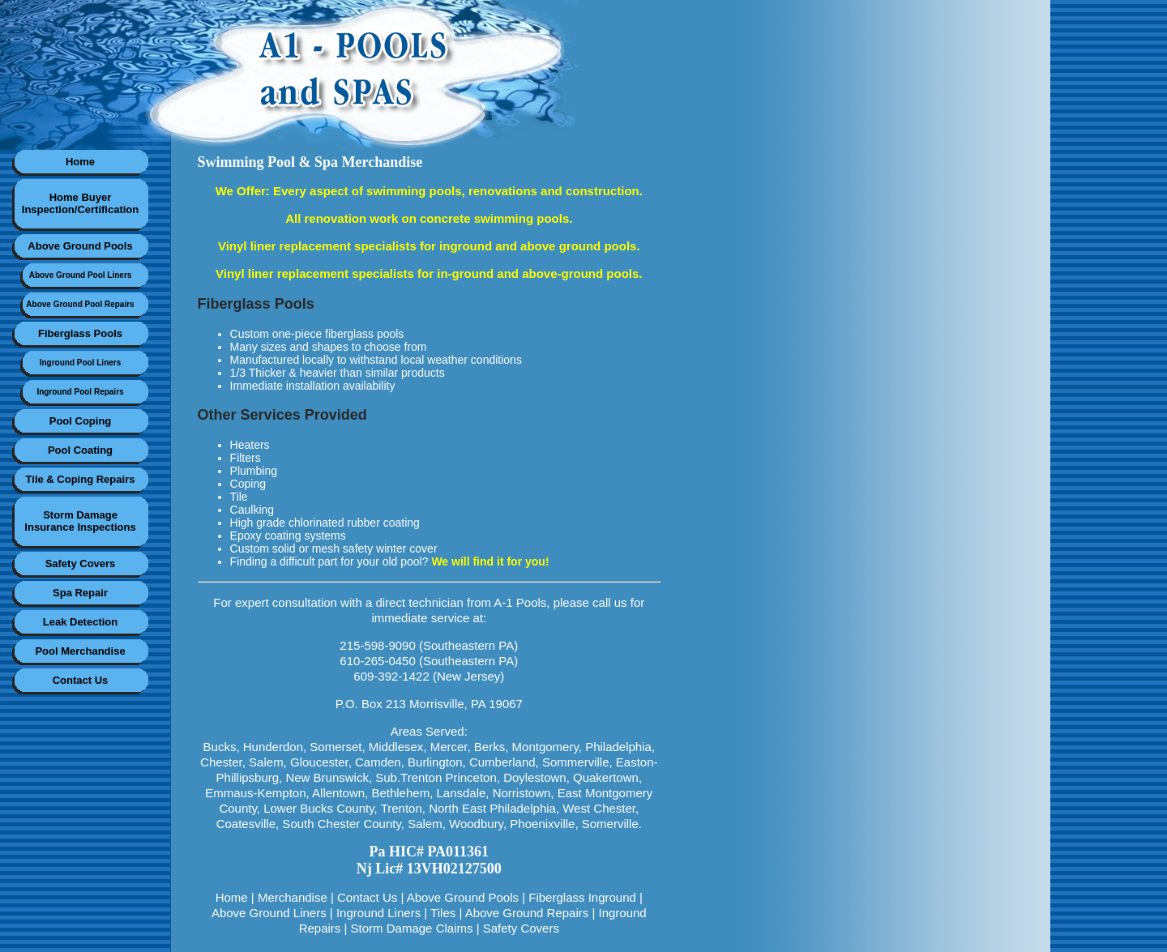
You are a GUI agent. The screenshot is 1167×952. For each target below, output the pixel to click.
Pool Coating (80, 450)
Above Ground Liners (269, 913)
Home (80, 162)
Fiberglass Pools (80, 333)
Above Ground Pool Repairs (80, 304)
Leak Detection (80, 622)
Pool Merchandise (80, 651)
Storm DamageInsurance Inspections (79, 521)
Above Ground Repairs (527, 913)
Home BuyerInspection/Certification (80, 203)
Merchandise (292, 897)
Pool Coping (80, 421)
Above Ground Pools (80, 246)
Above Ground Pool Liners (80, 275)
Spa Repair (80, 593)
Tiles (442, 913)
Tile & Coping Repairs (80, 479)
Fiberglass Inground (582, 897)
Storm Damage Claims (412, 928)
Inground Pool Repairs (79, 391)
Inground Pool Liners (81, 362)
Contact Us (81, 680)
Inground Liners (378, 913)
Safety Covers (80, 563)
